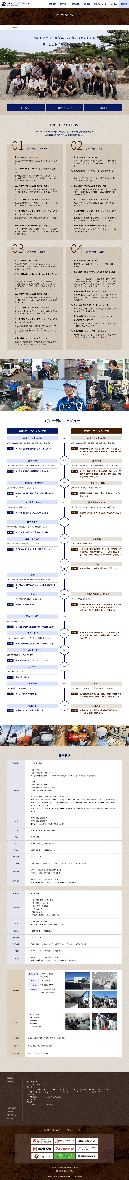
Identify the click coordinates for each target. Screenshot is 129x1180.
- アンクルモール (34, 1092)
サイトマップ (81, 1130)
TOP (8, 27)
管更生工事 (30, 1094)
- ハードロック (63, 1092)
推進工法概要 (74, 4)
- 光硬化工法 (33, 1097)
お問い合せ (68, 1130)
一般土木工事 (31, 1099)
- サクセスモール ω (65, 1089)
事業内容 (63, 4)
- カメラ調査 (48, 1104)
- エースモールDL (80, 1089)
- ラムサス (77, 1092)
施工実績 (86, 4)
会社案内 (113, 4)
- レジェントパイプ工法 (37, 1084)
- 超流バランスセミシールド (98, 1089)
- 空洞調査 (32, 1104)
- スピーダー (48, 1092)
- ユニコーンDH (49, 1089)
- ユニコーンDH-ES (35, 1089)
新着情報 (52, 4)
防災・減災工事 (32, 1082)
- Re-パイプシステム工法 (52, 1097)
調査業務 (29, 1102)
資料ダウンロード (100, 4)
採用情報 (124, 4)
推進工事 (29, 1087)
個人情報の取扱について (51, 1130)
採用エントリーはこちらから (38, 1053)
